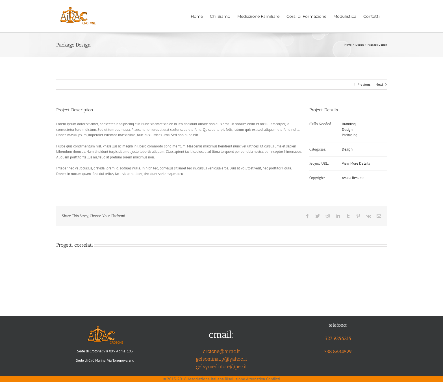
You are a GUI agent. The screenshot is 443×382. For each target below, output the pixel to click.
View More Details (356, 163)
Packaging (349, 135)
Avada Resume (353, 177)
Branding (349, 124)
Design (347, 129)
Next (379, 84)
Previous (363, 84)
